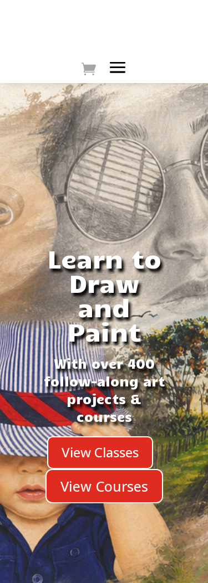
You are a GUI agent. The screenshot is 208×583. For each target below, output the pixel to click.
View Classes (100, 452)
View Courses (104, 486)
